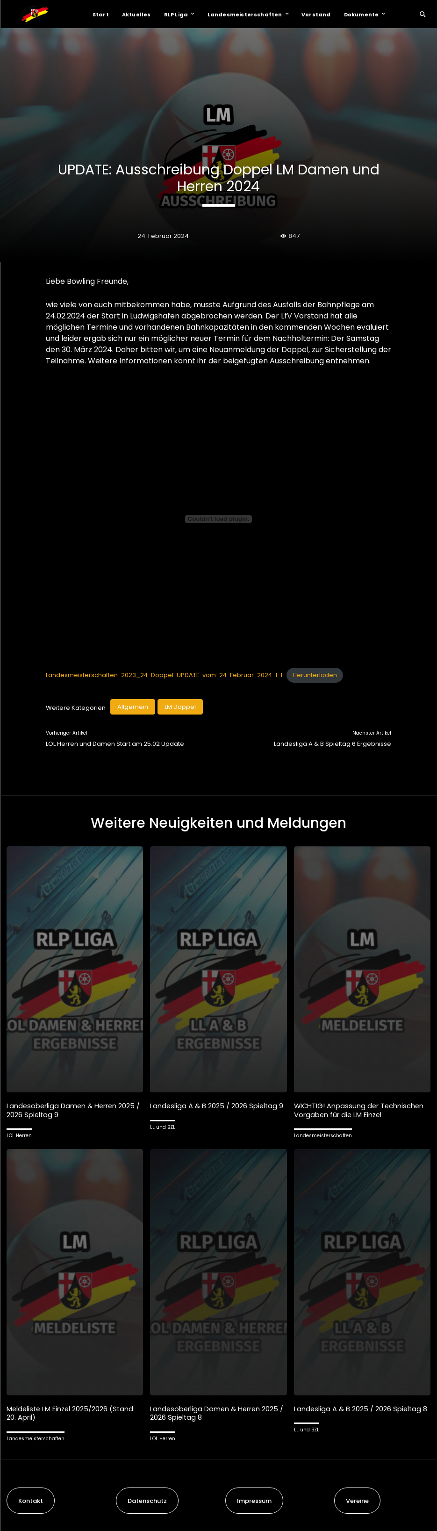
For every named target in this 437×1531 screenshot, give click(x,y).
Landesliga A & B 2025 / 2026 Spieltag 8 (361, 1408)
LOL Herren (19, 1135)
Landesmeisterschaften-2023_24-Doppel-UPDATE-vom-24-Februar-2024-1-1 (164, 675)
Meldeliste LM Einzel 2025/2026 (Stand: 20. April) (72, 1412)
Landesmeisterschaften (323, 1135)
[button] (422, 14)
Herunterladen (315, 675)
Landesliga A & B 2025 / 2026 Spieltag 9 (217, 1106)
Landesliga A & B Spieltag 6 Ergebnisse (332, 743)
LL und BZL (162, 1126)
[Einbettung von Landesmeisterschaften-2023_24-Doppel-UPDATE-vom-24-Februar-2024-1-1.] (219, 519)
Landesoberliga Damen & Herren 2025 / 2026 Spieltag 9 (74, 1110)
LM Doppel (180, 707)
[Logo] (35, 14)
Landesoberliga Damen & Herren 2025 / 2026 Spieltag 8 (218, 1412)
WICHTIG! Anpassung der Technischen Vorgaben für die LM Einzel (360, 1110)
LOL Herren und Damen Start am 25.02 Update (115, 743)
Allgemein (132, 707)
